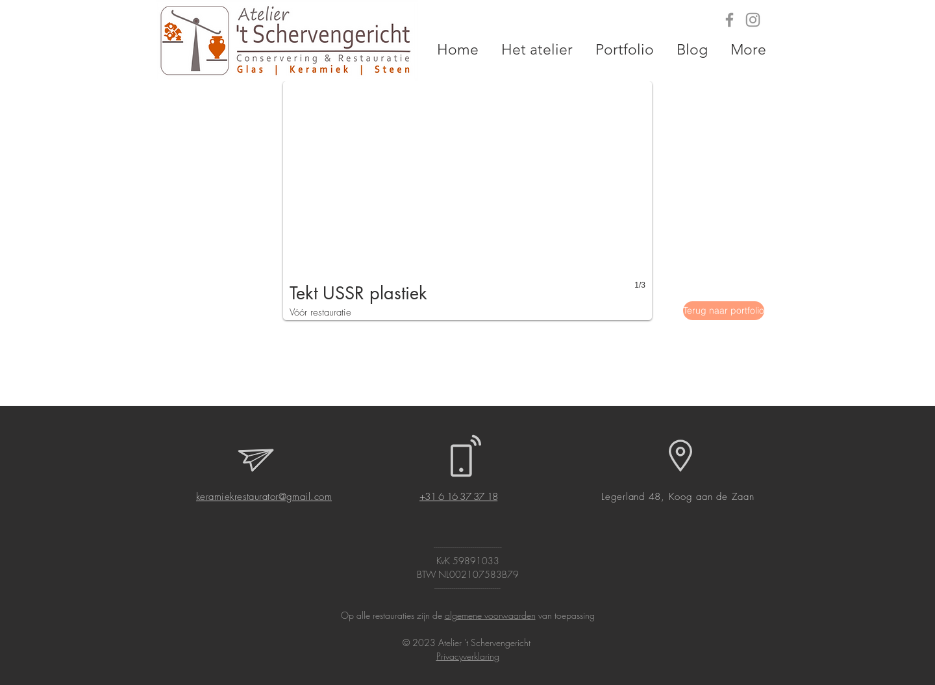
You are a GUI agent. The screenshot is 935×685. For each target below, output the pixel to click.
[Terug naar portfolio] (723, 310)
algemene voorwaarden (490, 615)
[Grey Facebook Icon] (729, 19)
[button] (467, 200)
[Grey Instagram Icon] (752, 19)
